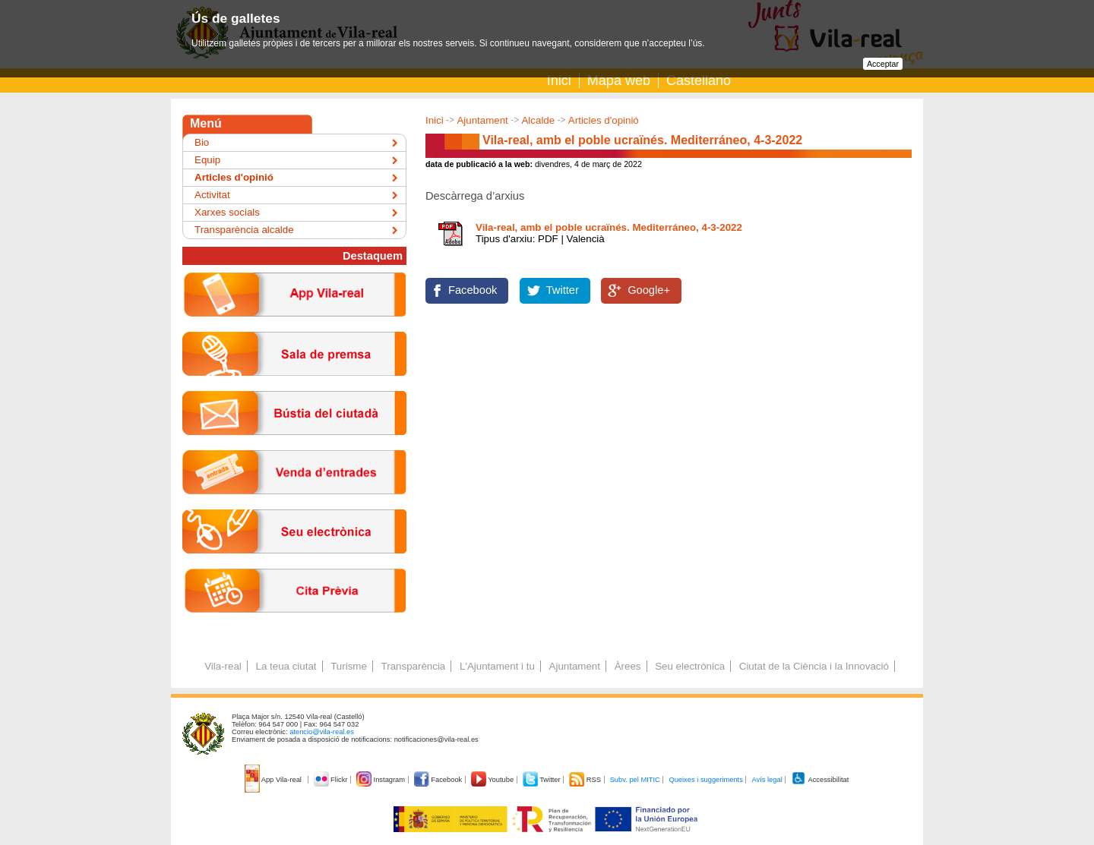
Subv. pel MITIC (635, 780)
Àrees (628, 666)
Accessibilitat (820, 780)
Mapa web (618, 80)
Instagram (381, 780)
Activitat (212, 194)
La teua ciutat (285, 666)
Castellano (698, 80)
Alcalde (538, 120)
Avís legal (766, 780)
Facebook (472, 290)
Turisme (348, 666)
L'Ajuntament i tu (497, 666)
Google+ (649, 290)
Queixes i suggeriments (705, 780)
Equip (207, 160)
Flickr (331, 780)
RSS (585, 780)
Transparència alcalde (244, 229)
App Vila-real (274, 780)
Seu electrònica (690, 666)
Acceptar (883, 63)
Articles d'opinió (603, 120)
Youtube (493, 780)
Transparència (413, 666)
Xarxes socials (227, 212)
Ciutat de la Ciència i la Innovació (814, 666)
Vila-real (223, 666)
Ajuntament (482, 120)
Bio (201, 142)
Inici (559, 80)
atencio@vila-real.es (321, 732)
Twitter (562, 290)
